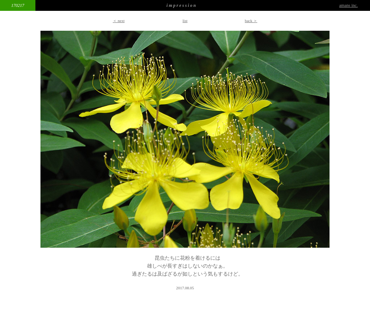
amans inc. (348, 5)
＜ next (119, 20)
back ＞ (251, 20)
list (184, 20)
